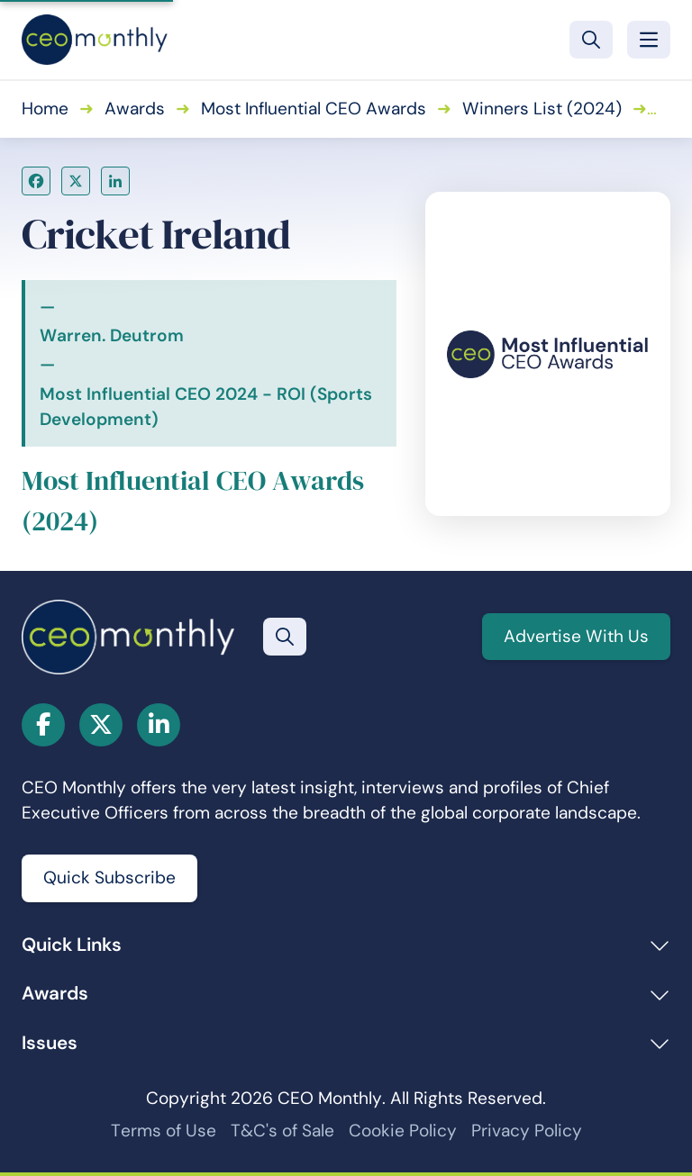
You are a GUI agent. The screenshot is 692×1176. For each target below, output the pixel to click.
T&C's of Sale (282, 1130)
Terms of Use (163, 1130)
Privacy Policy (526, 1130)
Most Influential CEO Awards (313, 108)
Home (45, 108)
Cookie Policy (403, 1130)
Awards (135, 108)
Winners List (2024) (542, 108)
